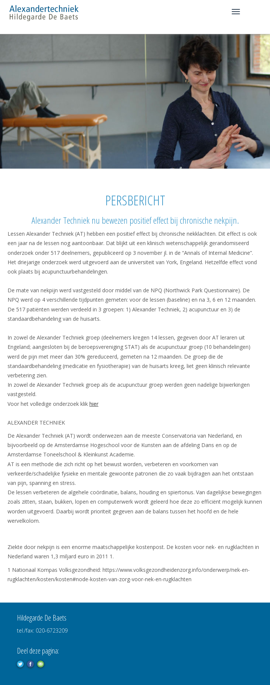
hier (93, 403)
